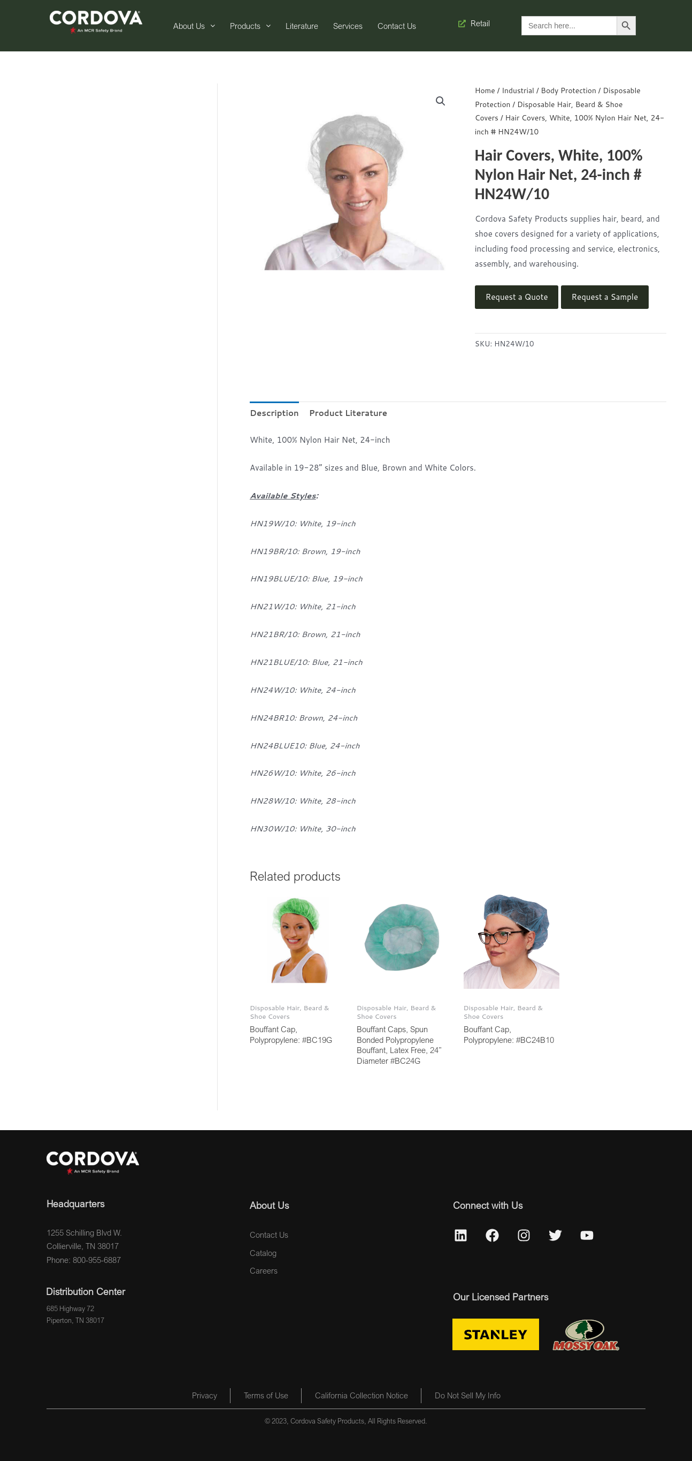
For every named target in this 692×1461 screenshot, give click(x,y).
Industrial (518, 90)
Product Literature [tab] (348, 413)
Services (348, 26)
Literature (302, 26)
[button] (440, 101)
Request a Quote (517, 296)
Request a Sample (605, 296)
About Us (194, 26)
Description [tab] (274, 413)
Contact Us (397, 26)
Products (250, 26)
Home (485, 90)
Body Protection (568, 90)
